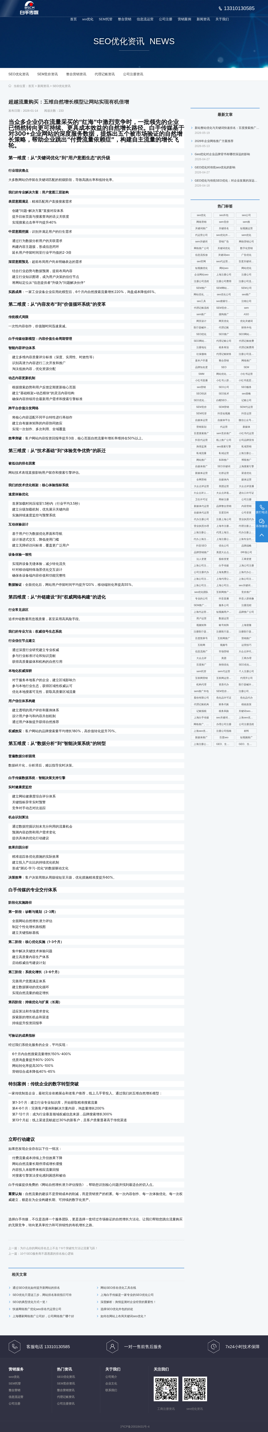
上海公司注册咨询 (203, 585)
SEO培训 (201, 393)
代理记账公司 (223, 340)
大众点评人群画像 (203, 492)
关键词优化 (224, 248)
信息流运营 (145, 19)
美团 (223, 658)
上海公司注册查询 (248, 578)
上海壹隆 (246, 625)
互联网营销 (201, 678)
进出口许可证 (246, 492)
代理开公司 (246, 678)
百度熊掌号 (201, 638)
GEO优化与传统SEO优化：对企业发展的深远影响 (227, 180)
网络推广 (246, 360)
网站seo (223, 268)
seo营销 (201, 387)
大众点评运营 (201, 486)
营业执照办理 (201, 526)
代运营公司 (201, 235)
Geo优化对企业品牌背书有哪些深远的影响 (222, 154)
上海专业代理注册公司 (248, 539)
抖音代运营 (201, 440)
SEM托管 (105, 19)
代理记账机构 (201, 704)
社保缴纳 (201, 354)
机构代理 (201, 684)
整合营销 (124, 19)
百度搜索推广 (201, 433)
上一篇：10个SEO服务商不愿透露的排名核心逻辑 (40, 1253)
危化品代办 (246, 697)
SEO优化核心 (201, 400)
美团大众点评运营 (225, 552)
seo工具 (201, 301)
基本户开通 (201, 360)
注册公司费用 (223, 281)
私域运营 (224, 453)
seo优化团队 (201, 592)
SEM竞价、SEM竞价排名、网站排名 (225, 691)
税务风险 (224, 711)
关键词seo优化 (247, 711)
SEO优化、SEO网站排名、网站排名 (248, 664)
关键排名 (224, 228)
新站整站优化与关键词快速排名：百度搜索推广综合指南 (231, 127)
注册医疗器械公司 (203, 631)
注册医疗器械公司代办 (225, 631)
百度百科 (224, 512)
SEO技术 (224, 393)
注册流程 (246, 605)
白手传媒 (224, 565)
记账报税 (201, 711)
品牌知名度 (201, 367)
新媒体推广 (201, 737)
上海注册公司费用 (248, 453)
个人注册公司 (246, 671)
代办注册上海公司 (248, 532)
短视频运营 (246, 228)
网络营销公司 (246, 241)
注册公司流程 (201, 281)
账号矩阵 (224, 625)
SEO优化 (201, 334)
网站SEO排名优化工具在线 (118, 1287)
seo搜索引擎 (224, 446)
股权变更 (224, 559)
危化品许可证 (223, 697)
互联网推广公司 (225, 592)
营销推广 (246, 638)
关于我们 (222, 19)
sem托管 (201, 671)
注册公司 (246, 274)
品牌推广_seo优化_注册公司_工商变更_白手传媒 (31, 6)
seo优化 (87, 19)
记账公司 (246, 400)
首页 (73, 19)
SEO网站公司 (201, 340)
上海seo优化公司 (248, 717)
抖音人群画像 (246, 598)
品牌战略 (246, 545)
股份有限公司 (201, 697)
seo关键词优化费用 (225, 717)
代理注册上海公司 (248, 526)
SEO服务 (246, 387)
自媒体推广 (201, 466)
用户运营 (201, 618)
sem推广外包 (201, 691)
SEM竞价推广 (224, 307)
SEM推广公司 (201, 605)
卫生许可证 (201, 499)
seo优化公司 (224, 294)
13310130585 (239, 8)
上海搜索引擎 (246, 466)
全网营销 (201, 479)
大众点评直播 (246, 486)
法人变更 (201, 559)
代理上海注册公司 (225, 532)
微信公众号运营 (247, 420)
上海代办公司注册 (248, 572)
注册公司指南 (223, 730)
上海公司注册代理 (225, 585)
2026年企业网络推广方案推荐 (214, 141)
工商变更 (246, 559)
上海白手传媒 (201, 717)
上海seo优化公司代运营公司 (203, 730)
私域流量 (201, 453)
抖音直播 (224, 598)
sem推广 (201, 314)
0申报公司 (246, 552)
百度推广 (201, 664)
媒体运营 (246, 479)
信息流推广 (201, 651)
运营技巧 (246, 645)
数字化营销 (246, 248)
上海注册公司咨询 (225, 539)
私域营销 (246, 446)
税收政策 (246, 704)
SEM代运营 (246, 407)
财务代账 (224, 704)
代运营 (224, 426)
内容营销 (246, 506)
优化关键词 (246, 321)
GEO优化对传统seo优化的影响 (215, 167)
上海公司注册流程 (203, 565)
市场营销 (224, 651)
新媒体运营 (201, 473)
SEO (224, 367)
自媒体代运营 (201, 512)
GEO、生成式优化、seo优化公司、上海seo (248, 744)
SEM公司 (246, 288)
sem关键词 (201, 241)
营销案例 (184, 19)
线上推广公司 (223, 440)
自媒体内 (224, 479)
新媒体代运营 (201, 506)
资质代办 (224, 684)
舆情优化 (224, 664)
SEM (246, 367)
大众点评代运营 (247, 651)
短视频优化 (201, 268)
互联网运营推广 (225, 678)
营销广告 (224, 241)
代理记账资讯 (105, 74)
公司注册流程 (246, 724)
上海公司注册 (246, 565)
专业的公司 (201, 598)
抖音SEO (201, 545)
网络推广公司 (201, 248)
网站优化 (246, 268)
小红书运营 (246, 373)
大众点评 (201, 658)
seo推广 (246, 294)
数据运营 (224, 618)
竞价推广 (246, 592)
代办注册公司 (201, 519)
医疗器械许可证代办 (248, 684)
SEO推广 (224, 334)
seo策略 (246, 393)
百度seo (223, 737)
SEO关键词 (224, 466)
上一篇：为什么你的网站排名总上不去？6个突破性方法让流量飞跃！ (53, 1248)
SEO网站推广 (246, 334)
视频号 (224, 645)
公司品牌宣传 (246, 440)
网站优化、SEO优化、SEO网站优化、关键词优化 (225, 373)
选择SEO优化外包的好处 (116, 1309)
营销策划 (201, 426)
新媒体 (246, 426)
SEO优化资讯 (18, 74)
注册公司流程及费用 (248, 281)
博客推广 (246, 459)
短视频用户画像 (225, 611)
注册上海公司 (223, 519)
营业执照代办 (246, 519)
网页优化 (224, 321)
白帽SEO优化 (224, 400)
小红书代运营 (246, 433)
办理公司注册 (223, 724)
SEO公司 (224, 387)
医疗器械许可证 (202, 327)
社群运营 (224, 473)
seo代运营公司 (224, 261)
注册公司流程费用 (248, 354)
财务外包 (246, 327)
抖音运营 (246, 413)
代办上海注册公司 (203, 539)
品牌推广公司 (246, 611)
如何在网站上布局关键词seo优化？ (123, 1316)
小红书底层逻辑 (247, 380)
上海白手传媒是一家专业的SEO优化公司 (127, 1294)
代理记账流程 (201, 307)
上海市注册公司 (225, 526)
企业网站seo (201, 274)
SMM (201, 373)
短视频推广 (246, 737)
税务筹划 (224, 347)
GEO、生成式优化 (225, 744)
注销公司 (246, 301)
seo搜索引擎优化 (225, 301)
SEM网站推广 (224, 288)
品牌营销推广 (201, 552)
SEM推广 (201, 288)
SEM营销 (224, 407)
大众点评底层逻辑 (225, 492)
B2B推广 (224, 459)
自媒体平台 (224, 420)
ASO (246, 314)
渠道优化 (246, 473)
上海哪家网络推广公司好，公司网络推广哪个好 (43, 1316)
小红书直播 (201, 380)
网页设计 (201, 321)
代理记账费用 (246, 347)
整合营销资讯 (76, 74)
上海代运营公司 (202, 611)
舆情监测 (201, 446)
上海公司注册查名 (203, 578)
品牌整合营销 (223, 506)
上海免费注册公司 (225, 572)
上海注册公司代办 (203, 532)
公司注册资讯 (133, 74)
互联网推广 (224, 638)
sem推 (246, 221)
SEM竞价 (201, 407)
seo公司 (246, 215)
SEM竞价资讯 (47, 74)
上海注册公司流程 (203, 744)
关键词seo (224, 254)
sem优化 (246, 235)
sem (246, 307)
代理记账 (224, 327)
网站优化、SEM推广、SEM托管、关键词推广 (203, 294)
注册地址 (201, 347)
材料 (246, 730)
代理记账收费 (246, 340)
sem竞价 (224, 221)
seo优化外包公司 (225, 235)
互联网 (201, 645)
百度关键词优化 (247, 261)
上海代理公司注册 (225, 578)
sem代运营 (224, 671)
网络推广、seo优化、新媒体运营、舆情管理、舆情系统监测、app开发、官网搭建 (203, 724)
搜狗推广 (224, 314)
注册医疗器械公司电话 (248, 631)
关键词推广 (201, 228)
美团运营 (224, 486)
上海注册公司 (223, 274)
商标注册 (224, 499)
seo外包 (223, 215)
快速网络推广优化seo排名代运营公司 (37, 1309)
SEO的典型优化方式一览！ (30, 1302)
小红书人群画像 (225, 380)
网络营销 (201, 221)
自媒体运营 (201, 420)
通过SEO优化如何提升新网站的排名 (36, 1287)
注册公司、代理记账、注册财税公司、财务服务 (248, 691)
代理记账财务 (223, 354)
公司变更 (246, 512)
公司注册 (165, 19)
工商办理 (246, 658)
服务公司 (224, 605)
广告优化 (246, 254)
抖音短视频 (224, 413)
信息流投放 (201, 254)
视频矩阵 (201, 625)
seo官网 (201, 261)
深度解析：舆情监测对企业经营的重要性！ (128, 1302)
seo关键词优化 (247, 585)
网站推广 (201, 459)
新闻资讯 (203, 19)
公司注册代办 (201, 572)
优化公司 (224, 545)
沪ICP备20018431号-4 (134, 1426)
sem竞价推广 (223, 433)
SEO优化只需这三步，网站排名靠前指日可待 (42, 1294)
